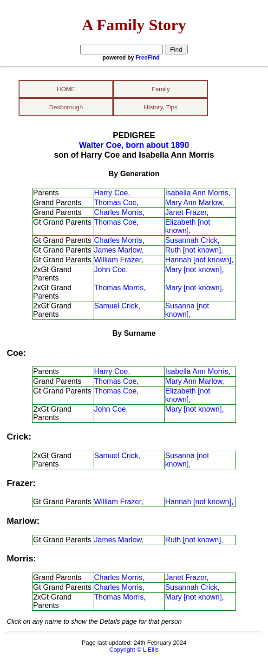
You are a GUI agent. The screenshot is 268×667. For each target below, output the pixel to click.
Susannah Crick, (192, 240)
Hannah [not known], (199, 260)
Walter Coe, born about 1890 (134, 145)
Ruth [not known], (194, 250)
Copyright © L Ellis (134, 649)
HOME (66, 89)
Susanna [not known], (187, 310)
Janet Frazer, (187, 212)
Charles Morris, (119, 212)
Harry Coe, (112, 193)
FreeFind (148, 57)
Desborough (66, 107)
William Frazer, (118, 260)
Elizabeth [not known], (187, 226)
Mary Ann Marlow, (194, 203)
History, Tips (160, 107)
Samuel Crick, (117, 306)
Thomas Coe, (116, 203)
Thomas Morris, (119, 288)
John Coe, (111, 269)
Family (160, 89)
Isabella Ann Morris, (198, 193)
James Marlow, (119, 250)
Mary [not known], (194, 269)
